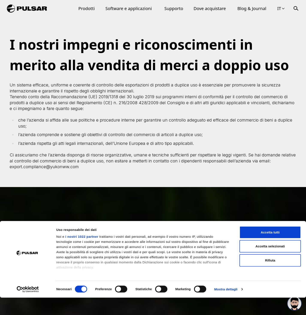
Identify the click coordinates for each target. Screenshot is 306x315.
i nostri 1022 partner (81, 254)
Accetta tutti (270, 249)
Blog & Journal (251, 8)
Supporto (173, 8)
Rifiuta (270, 277)
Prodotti (86, 8)
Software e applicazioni (128, 8)
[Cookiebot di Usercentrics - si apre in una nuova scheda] (28, 306)
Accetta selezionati (270, 263)
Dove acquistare (210, 8)
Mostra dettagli (225, 306)
